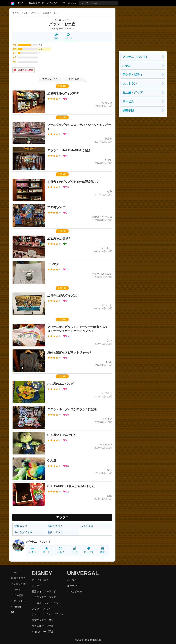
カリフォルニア (40, 579)
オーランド (73, 585)
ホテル (32, 550)
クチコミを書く (19, 583)
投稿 (63, 3)
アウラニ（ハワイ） (62, 20)
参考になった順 (50, 78)
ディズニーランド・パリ (45, 602)
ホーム (15, 12)
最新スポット (55, 532)
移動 (102, 550)
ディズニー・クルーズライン (47, 614)
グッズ (74, 550)
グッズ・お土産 (62, 24)
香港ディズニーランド (44, 591)
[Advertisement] (143, 28)
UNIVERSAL (83, 573)
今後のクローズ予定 (43, 631)
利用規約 (16, 606)
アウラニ (22, 3)
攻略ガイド (20, 526)
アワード (16, 589)
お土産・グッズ (132, 92)
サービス (88, 550)
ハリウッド (73, 579)
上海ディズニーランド (44, 597)
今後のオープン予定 (43, 625)
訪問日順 (74, 78)
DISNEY (42, 573)
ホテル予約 (52, 3)
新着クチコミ (55, 526)
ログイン (72, 3)
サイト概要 (17, 595)
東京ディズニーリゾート (45, 620)
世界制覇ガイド (36, 3)
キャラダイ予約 (23, 532)
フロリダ (37, 585)
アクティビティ (132, 74)
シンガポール (74, 591)
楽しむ (46, 550)
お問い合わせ (18, 601)
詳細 (56, 36)
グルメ (60, 550)
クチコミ (68, 36)
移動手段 (128, 110)
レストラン (129, 83)
